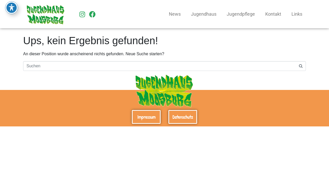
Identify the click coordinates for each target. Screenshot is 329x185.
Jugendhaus (203, 14)
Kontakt (273, 14)
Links (296, 14)
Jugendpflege (241, 14)
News (175, 14)
